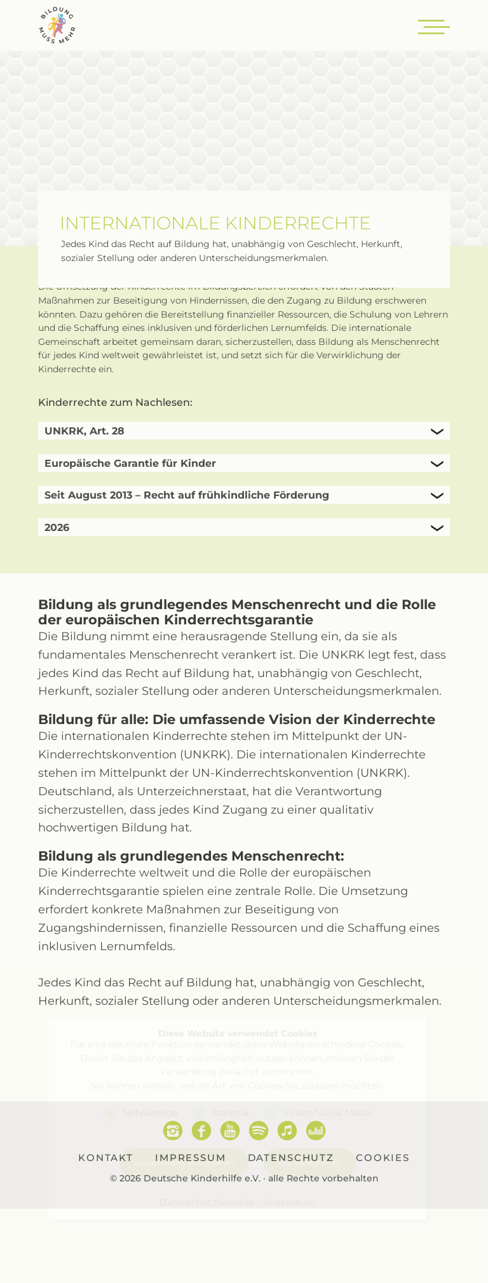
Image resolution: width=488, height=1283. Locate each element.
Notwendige (150, 1112)
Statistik (230, 1112)
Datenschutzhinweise (207, 1202)
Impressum (289, 1202)
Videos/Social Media (327, 1112)
